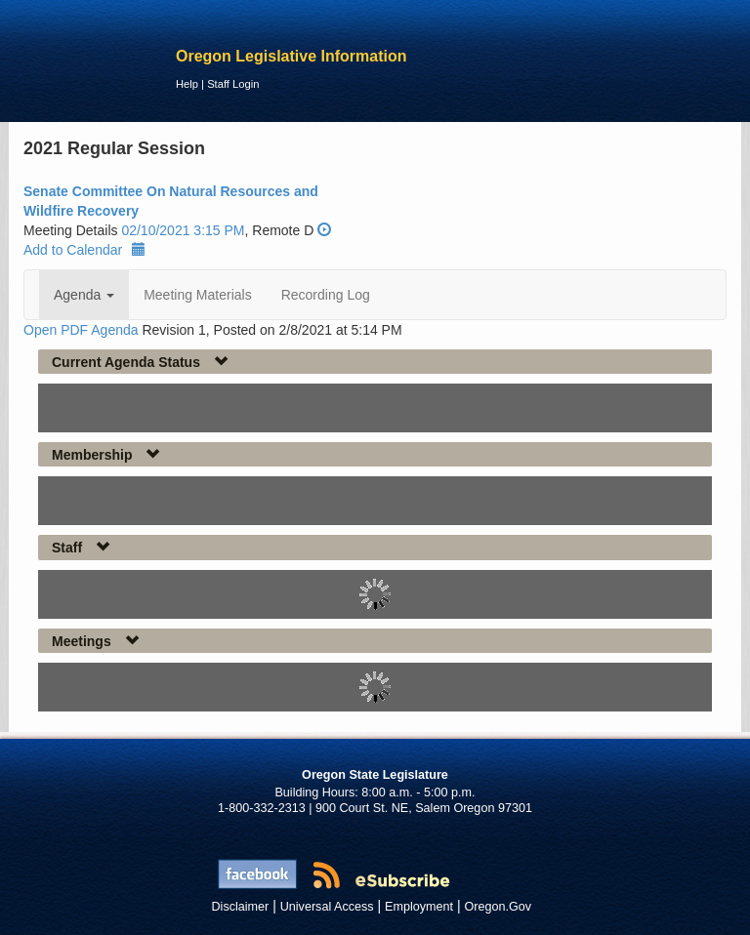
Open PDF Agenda (81, 330)
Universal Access (327, 907)
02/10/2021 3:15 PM (182, 230)
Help (187, 84)
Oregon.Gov (497, 907)
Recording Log (325, 295)
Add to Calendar (84, 250)
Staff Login (233, 84)
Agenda (84, 295)
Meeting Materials (198, 295)
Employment (419, 907)
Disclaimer (241, 907)
